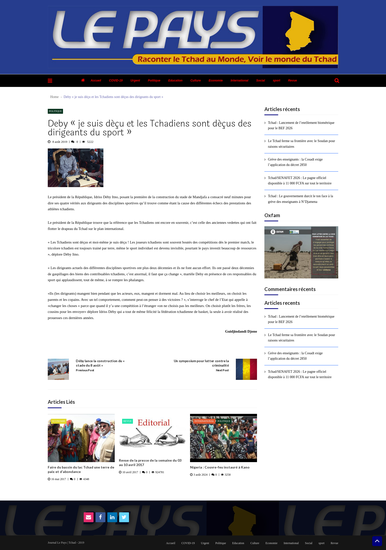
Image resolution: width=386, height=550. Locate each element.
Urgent (135, 80)
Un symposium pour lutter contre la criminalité (201, 363)
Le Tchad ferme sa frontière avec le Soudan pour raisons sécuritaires (301, 143)
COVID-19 (116, 80)
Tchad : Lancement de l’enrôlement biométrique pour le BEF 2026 (301, 125)
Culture (195, 80)
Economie (216, 80)
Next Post (222, 370)
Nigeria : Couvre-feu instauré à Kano (220, 467)
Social (260, 80)
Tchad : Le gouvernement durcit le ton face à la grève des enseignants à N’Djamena (300, 198)
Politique (154, 80)
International (239, 80)
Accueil (96, 80)
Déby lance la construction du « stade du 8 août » (100, 363)
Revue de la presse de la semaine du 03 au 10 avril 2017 (150, 462)
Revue (292, 80)
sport (276, 80)
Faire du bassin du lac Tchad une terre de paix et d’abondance (81, 469)
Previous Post (85, 370)
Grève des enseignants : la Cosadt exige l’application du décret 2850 (295, 162)
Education (175, 80)
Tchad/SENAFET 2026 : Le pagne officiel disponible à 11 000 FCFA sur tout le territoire (299, 180)
